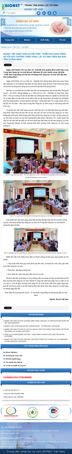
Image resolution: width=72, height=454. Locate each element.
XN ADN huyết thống (13, 359)
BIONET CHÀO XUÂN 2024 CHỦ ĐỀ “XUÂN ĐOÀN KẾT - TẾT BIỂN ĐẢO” (28, 326)
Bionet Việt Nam (11, 352)
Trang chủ (9, 40)
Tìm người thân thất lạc (14, 362)
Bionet (27, 40)
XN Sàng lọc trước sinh (14, 356)
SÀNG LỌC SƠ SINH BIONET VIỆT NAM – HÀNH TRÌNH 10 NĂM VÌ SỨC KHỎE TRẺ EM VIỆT (34, 334)
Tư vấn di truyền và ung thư (16, 365)
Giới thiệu (44, 40)
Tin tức (62, 40)
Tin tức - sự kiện (21, 47)
